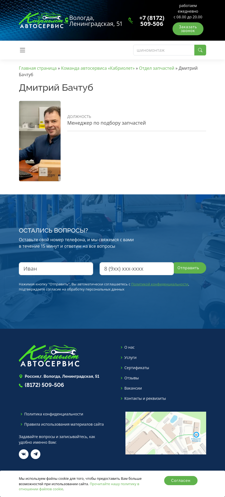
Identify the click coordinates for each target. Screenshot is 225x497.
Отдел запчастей (156, 68)
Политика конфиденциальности (53, 414)
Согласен (181, 480)
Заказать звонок (188, 29)
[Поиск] (164, 50)
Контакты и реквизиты (145, 398)
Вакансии (133, 388)
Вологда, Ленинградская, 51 (95, 20)
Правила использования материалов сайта (64, 424)
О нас (129, 347)
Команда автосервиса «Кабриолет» (98, 68)
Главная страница (38, 68)
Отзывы (131, 378)
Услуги (130, 357)
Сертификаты (136, 368)
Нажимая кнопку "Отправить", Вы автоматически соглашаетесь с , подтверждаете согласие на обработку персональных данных (104, 287)
